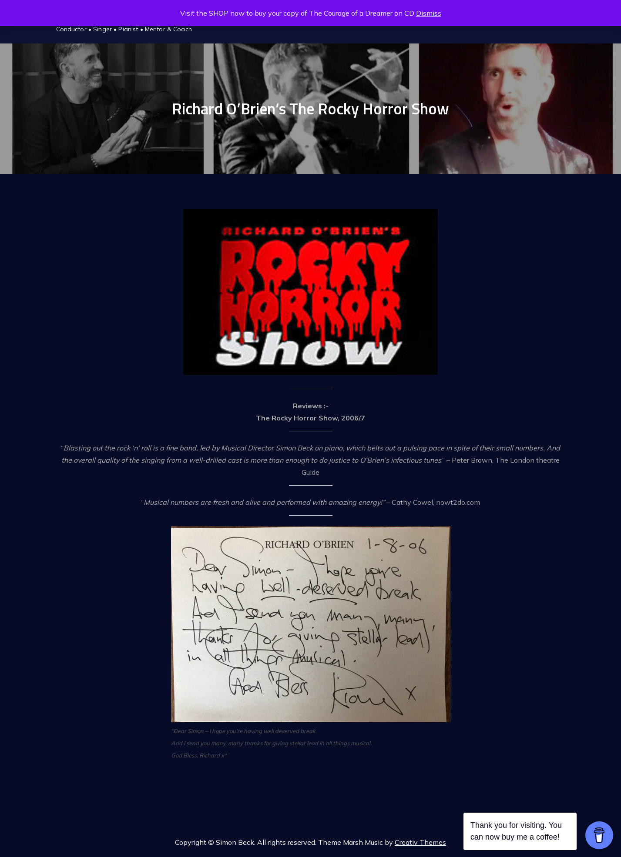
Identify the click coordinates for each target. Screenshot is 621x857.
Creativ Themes (420, 842)
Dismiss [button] (428, 13)
